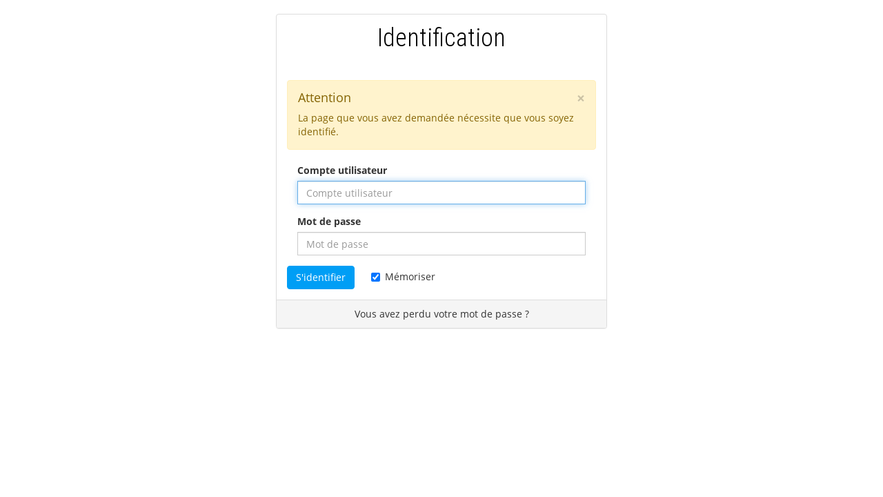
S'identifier (321, 277)
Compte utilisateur (342, 170)
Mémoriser (403, 276)
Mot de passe (329, 221)
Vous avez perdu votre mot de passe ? (442, 313)
